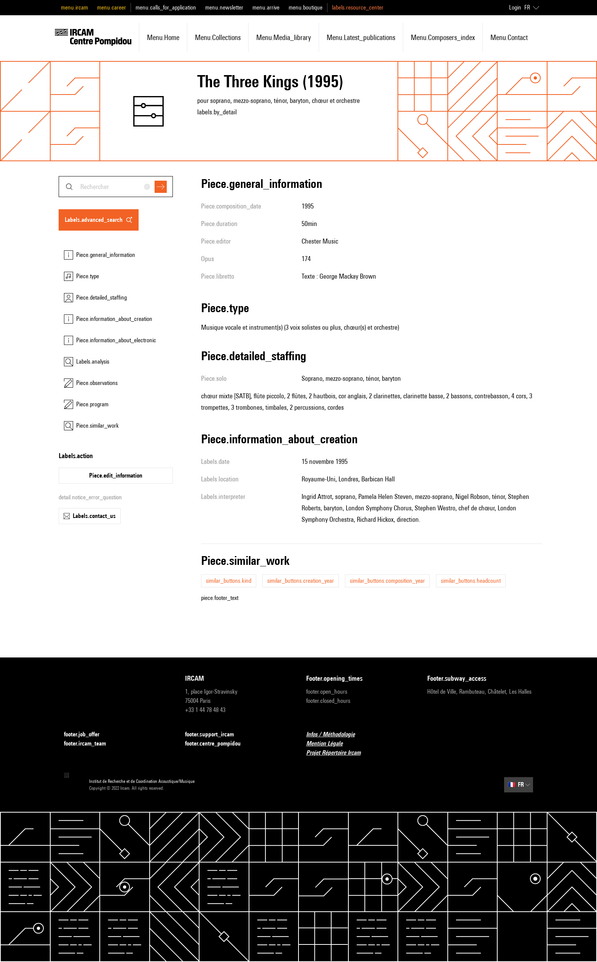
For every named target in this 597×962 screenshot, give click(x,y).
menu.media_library (283, 37)
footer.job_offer (86, 735)
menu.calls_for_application (166, 7)
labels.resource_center (357, 7)
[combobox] (116, 186)
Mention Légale (329, 744)
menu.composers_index (443, 37)
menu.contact (509, 37)
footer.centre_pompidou (217, 744)
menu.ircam (74, 7)
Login (515, 7)
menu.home (163, 37)
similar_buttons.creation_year (300, 580)
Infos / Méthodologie (335, 735)
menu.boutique (305, 7)
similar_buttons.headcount (471, 580)
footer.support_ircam (214, 735)
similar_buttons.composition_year (387, 580)
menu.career (111, 7)
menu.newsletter (224, 7)
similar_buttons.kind (228, 580)
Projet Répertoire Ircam (338, 753)
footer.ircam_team (89, 744)
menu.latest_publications (361, 37)
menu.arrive (265, 7)
